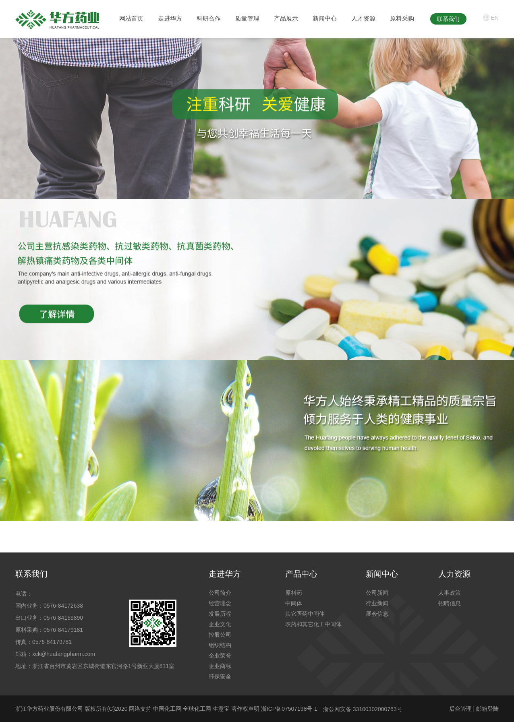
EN (495, 17)
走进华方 (170, 18)
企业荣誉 (220, 655)
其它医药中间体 (305, 613)
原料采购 (402, 18)
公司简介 (220, 593)
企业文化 (220, 624)
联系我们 (448, 19)
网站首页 (131, 18)
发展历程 (220, 613)
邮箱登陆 (487, 708)
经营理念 (220, 603)
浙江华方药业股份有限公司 (49, 708)
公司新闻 (377, 593)
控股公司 (220, 634)
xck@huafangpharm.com (63, 654)
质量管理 (247, 18)
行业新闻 (377, 603)
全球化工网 (197, 708)
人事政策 (449, 593)
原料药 (293, 593)
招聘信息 (449, 603)
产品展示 (286, 18)
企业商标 (220, 666)
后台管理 (460, 708)
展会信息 (377, 613)
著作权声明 (246, 708)
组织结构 (220, 645)
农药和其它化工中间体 (313, 624)
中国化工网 (167, 708)
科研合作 (209, 18)
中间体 (293, 603)
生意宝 (221, 708)
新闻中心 (325, 18)
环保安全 (220, 676)
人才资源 (363, 18)
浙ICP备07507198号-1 (289, 708)
